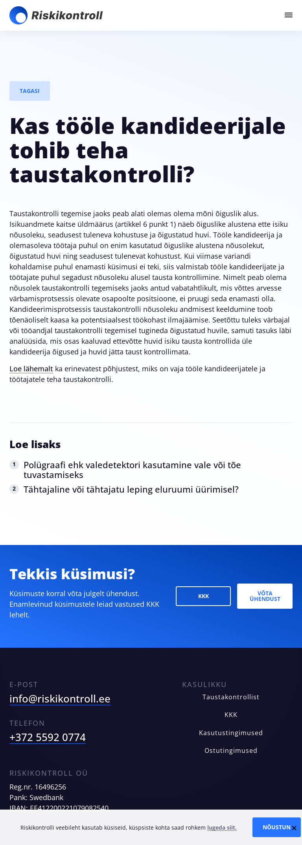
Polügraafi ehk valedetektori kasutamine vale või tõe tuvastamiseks (132, 469)
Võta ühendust (265, 595)
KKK (203, 596)
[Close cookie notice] (294, 827)
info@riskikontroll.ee (59, 698)
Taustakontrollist (231, 697)
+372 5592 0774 (47, 737)
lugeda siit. (222, 827)
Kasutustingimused (231, 733)
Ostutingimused (231, 751)
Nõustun (277, 827)
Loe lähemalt (31, 368)
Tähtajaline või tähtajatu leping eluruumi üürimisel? (131, 489)
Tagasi (30, 91)
